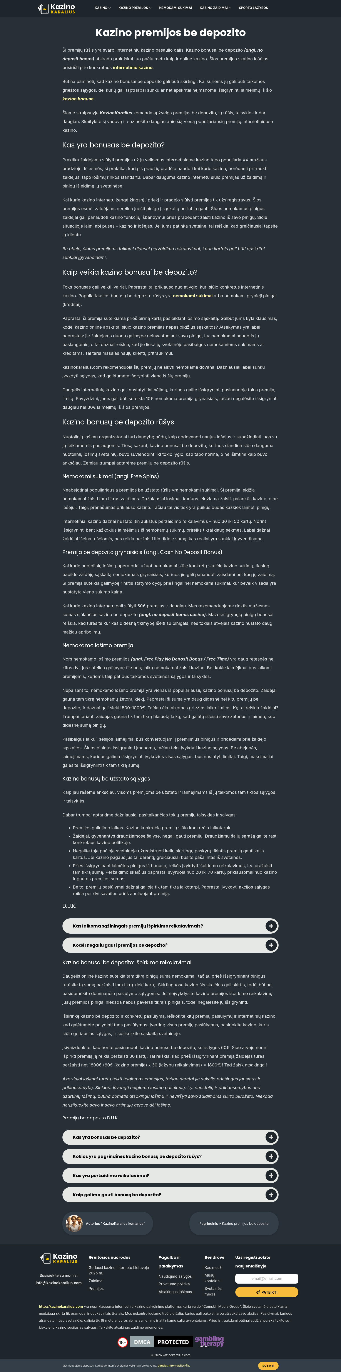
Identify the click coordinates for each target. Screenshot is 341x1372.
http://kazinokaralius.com (61, 1306)
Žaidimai (96, 1281)
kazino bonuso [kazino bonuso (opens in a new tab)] (78, 98)
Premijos (96, 1288)
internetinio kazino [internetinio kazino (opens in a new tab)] (133, 67)
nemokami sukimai (192, 295)
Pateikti (266, 1292)
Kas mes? (213, 1268)
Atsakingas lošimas (175, 1292)
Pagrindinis (208, 1223)
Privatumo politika (174, 1284)
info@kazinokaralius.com (59, 1283)
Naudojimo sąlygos (175, 1276)
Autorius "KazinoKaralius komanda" (115, 1223)
